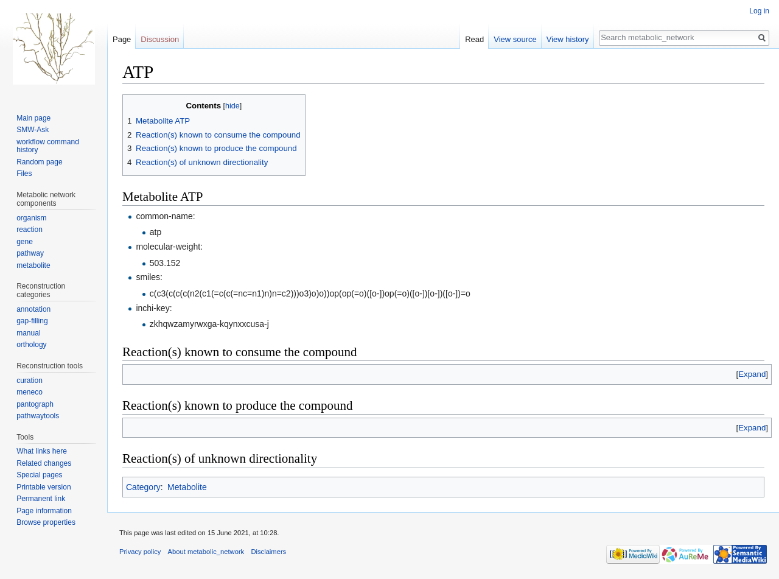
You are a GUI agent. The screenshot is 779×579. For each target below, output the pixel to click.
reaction (29, 229)
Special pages (39, 475)
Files (24, 173)
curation (29, 380)
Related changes (43, 463)
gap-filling (31, 321)
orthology (31, 344)
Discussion (160, 39)
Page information (44, 511)
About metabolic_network (206, 551)
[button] (752, 374)
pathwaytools (37, 416)
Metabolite (187, 487)
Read (474, 39)
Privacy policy (140, 551)
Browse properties (45, 522)
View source (515, 39)
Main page (33, 118)
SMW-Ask (32, 129)
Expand (752, 374)
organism (31, 218)
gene (24, 241)
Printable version (43, 487)
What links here (41, 451)
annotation (33, 309)
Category (143, 487)
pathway (30, 253)
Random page (39, 162)
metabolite (33, 265)
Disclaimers (268, 551)
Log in (759, 11)
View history (568, 39)
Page (122, 39)
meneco (29, 392)
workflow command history (47, 146)
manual (28, 333)
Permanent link (40, 498)
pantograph (35, 404)
